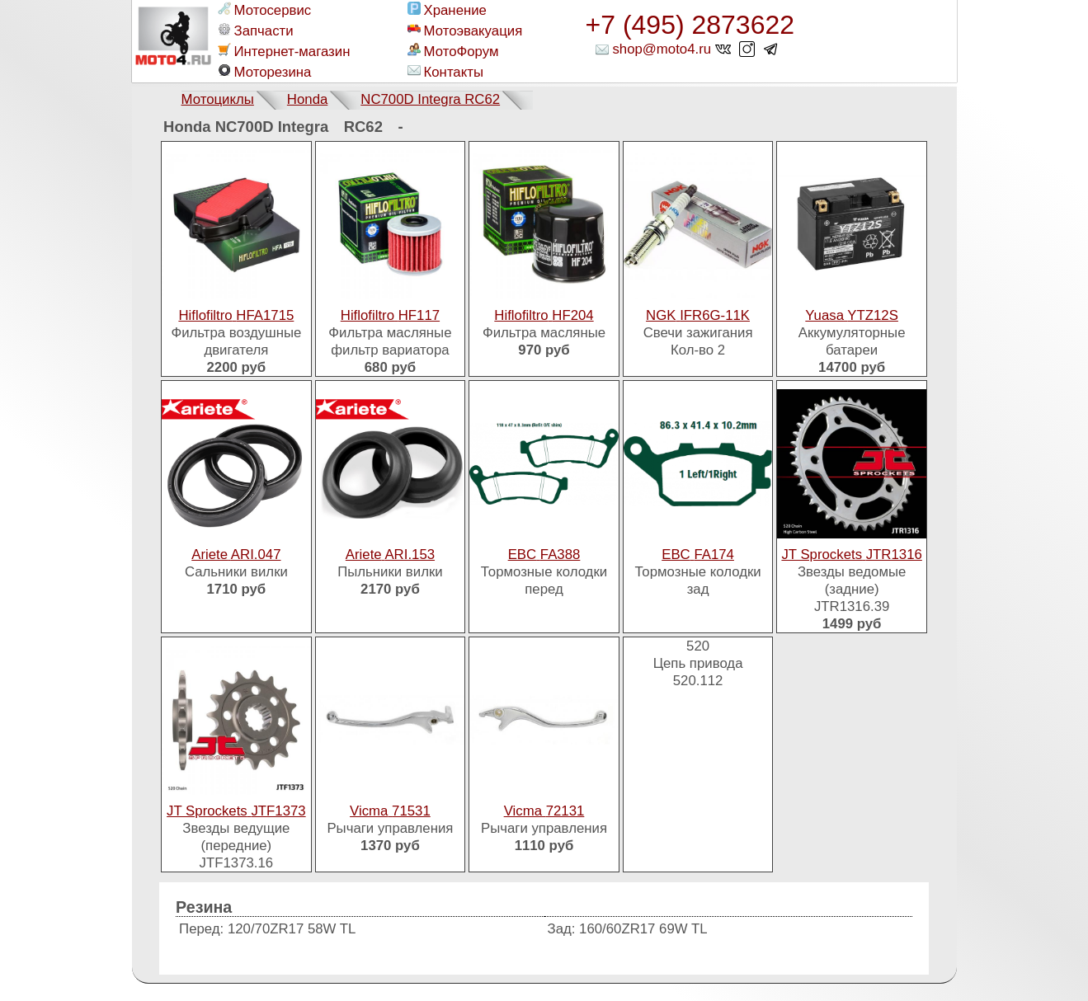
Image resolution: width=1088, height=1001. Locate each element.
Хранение (447, 10)
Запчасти (256, 30)
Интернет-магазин (284, 51)
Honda (307, 99)
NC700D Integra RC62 (430, 99)
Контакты (445, 71)
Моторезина (265, 71)
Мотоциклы (217, 99)
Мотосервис (265, 10)
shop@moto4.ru (661, 49)
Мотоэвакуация (465, 30)
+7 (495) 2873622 (690, 24)
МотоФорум (453, 51)
